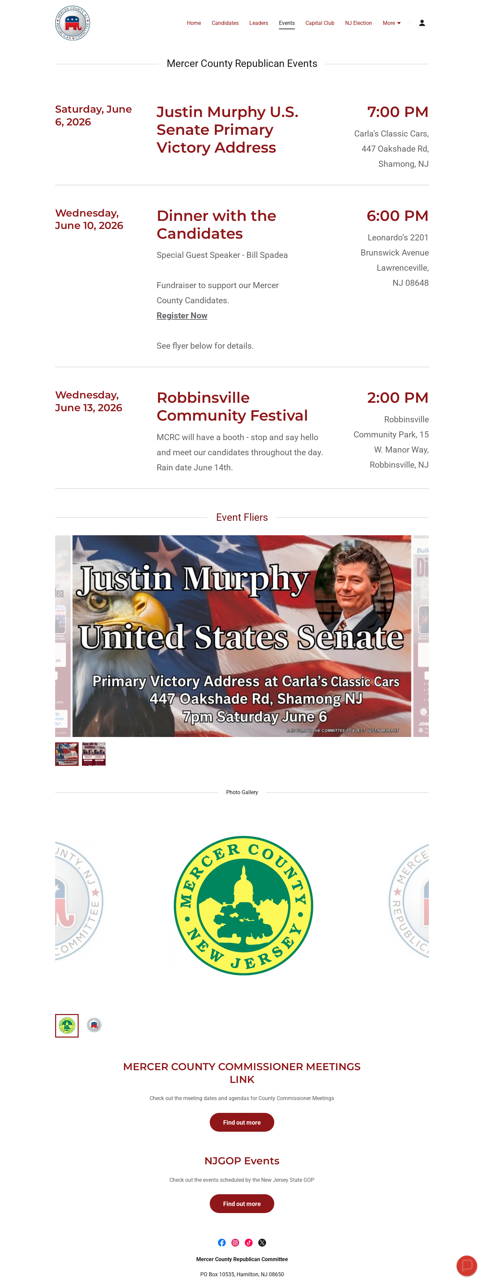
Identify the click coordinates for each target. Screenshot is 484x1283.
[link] (72, 22)
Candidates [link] (225, 23)
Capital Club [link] (320, 23)
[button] (392, 24)
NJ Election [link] (358, 23)
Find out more (242, 1122)
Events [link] (287, 23)
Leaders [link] (258, 23)
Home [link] (194, 23)
